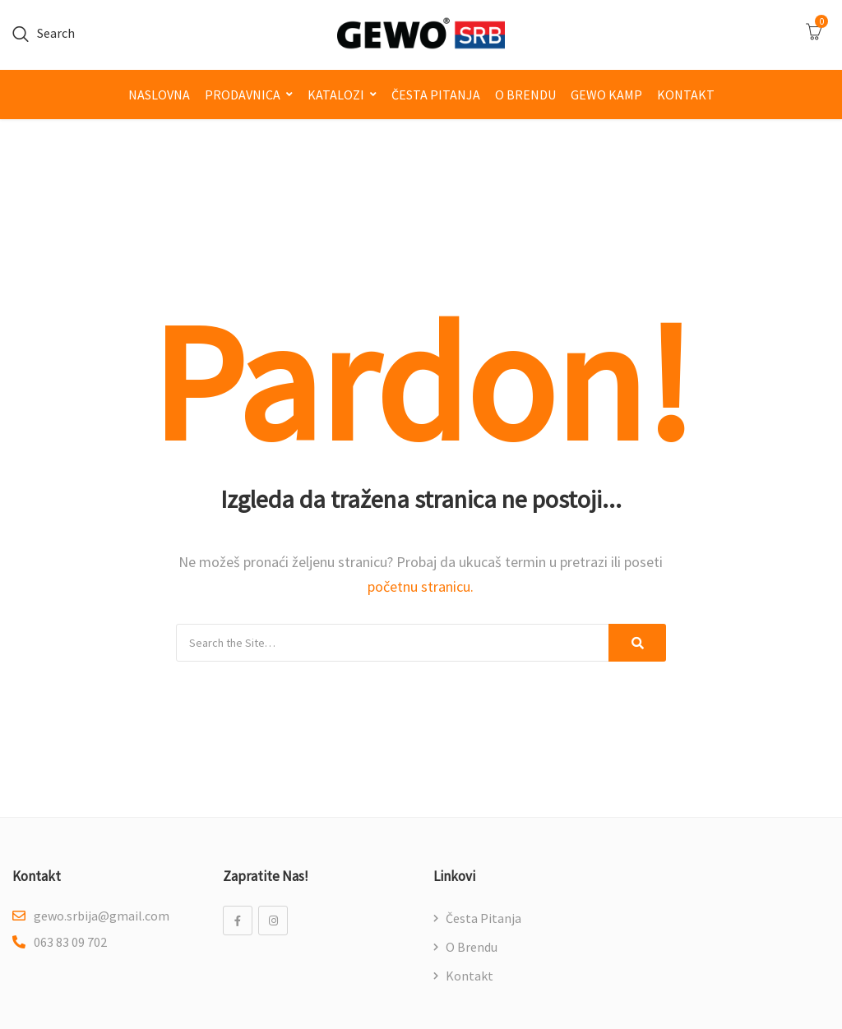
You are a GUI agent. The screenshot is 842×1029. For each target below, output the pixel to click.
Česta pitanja (435, 94)
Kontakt (686, 94)
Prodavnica (242, 94)
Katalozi (336, 94)
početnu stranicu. (421, 586)
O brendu (525, 94)
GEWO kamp (606, 94)
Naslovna (159, 94)
